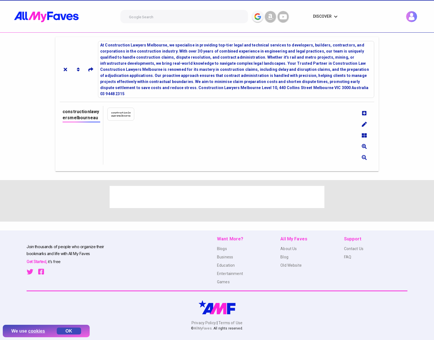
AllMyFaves (202, 328)
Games (223, 282)
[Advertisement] (217, 197)
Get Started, (37, 261)
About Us (288, 248)
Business (225, 257)
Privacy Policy (204, 323)
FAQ (347, 257)
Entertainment (230, 273)
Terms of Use (230, 323)
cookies (36, 331)
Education (226, 265)
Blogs (222, 248)
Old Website (291, 265)
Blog (284, 257)
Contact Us (353, 248)
